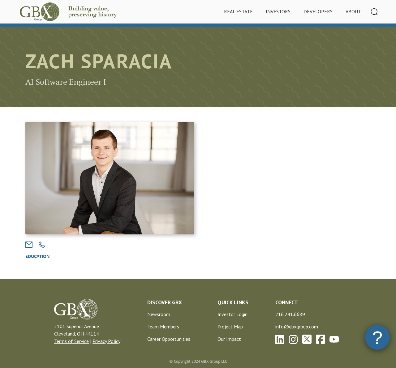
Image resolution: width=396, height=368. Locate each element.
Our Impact (229, 339)
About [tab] (353, 11)
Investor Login (232, 314)
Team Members (163, 326)
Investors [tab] (278, 11)
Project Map (230, 326)
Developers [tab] (318, 11)
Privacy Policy (106, 341)
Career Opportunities (168, 339)
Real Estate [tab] (238, 11)
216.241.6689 (290, 314)
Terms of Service (71, 341)
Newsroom (158, 314)
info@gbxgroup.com (296, 326)
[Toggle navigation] (374, 11)
